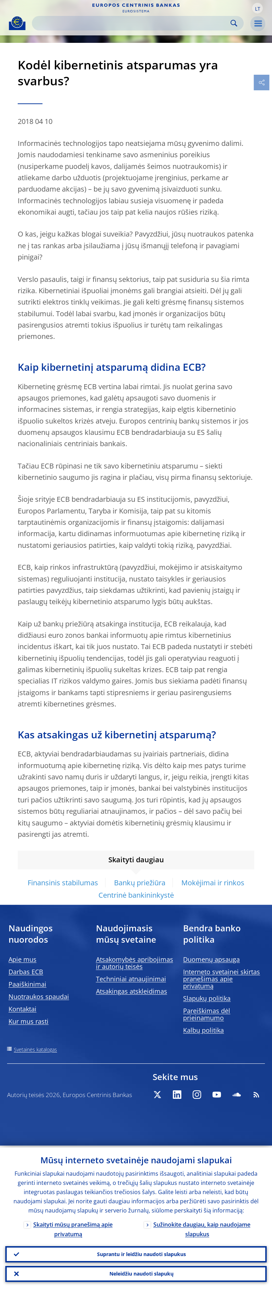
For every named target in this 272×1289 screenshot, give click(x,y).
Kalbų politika (203, 1030)
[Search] (132, 23)
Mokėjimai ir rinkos (212, 882)
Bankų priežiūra (139, 882)
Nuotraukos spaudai (38, 996)
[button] (257, 8)
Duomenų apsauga (211, 959)
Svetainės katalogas (35, 1049)
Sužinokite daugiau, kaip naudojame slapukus (201, 1227)
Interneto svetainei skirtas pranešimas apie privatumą (221, 978)
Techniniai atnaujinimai (131, 979)
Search (234, 23)
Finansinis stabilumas (63, 882)
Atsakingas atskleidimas (131, 991)
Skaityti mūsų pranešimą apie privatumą (73, 1227)
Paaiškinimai (27, 984)
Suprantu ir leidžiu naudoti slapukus (141, 1252)
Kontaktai (22, 1009)
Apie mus (22, 959)
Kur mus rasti (28, 1021)
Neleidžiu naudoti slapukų (141, 1273)
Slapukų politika (207, 998)
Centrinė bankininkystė (136, 895)
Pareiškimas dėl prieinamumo (206, 1014)
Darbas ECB (25, 971)
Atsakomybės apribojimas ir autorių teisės (134, 963)
